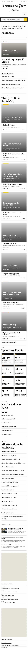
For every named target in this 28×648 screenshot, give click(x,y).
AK (5, 1)
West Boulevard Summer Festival (9, 592)
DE (19, 1)
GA (24, 1)
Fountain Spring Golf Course (12, 60)
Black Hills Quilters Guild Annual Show (10, 588)
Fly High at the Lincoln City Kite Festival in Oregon (12, 537)
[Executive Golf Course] (14, 232)
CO (14, 1)
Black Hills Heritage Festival (7, 595)
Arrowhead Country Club (10, 302)
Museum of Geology (7, 501)
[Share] (22, 129)
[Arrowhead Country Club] (14, 291)
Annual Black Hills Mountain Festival (9, 599)
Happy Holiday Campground (9, 486)
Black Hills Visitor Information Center (12, 88)
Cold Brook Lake (6, 423)
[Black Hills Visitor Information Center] (14, 201)
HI (26, 1)
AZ (7, 1)
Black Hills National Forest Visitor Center (13, 80)
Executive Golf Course (9, 243)
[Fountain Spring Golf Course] (14, 50)
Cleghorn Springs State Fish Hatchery (11, 333)
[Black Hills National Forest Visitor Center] (14, 142)
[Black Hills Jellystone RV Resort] (14, 173)
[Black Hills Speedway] (14, 113)
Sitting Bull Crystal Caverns (9, 509)
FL (21, 1)
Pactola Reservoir (6, 434)
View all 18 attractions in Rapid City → (9, 342)
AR (9, 1)
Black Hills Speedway (7, 76)
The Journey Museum (7, 513)
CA (12, 1)
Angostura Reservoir (7, 415)
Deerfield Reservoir (7, 430)
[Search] (25, 19)
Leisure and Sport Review (14, 7)
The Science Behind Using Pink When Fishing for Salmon (15, 528)
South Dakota (5, 26)
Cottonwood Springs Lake (8, 427)
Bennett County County (6, 643)
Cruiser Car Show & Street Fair (8, 602)
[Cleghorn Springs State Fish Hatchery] (14, 321)
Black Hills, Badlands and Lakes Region (10, 645)
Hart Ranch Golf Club (7, 490)
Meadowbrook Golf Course (9, 497)
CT (17, 1)
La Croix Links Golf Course (9, 494)
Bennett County (10, 28)
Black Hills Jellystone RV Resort (10, 84)
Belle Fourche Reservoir (8, 419)
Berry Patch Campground (11, 274)
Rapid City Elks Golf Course (9, 505)
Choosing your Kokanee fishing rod (10, 544)
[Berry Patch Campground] (14, 262)
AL (2, 1)
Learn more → (5, 68)
